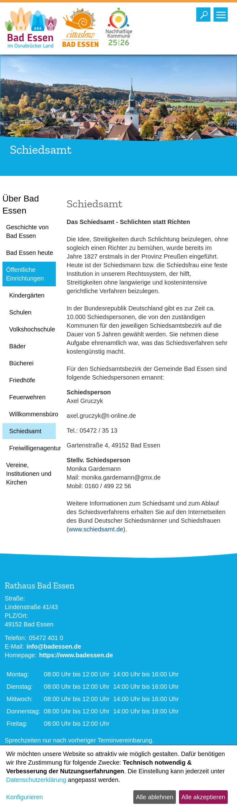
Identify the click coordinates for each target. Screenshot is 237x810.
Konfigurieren (24, 797)
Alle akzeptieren (203, 797)
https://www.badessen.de (76, 655)
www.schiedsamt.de (96, 529)
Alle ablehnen (154, 797)
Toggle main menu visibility (222, 13)
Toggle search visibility (204, 13)
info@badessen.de (54, 646)
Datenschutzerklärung (36, 779)
